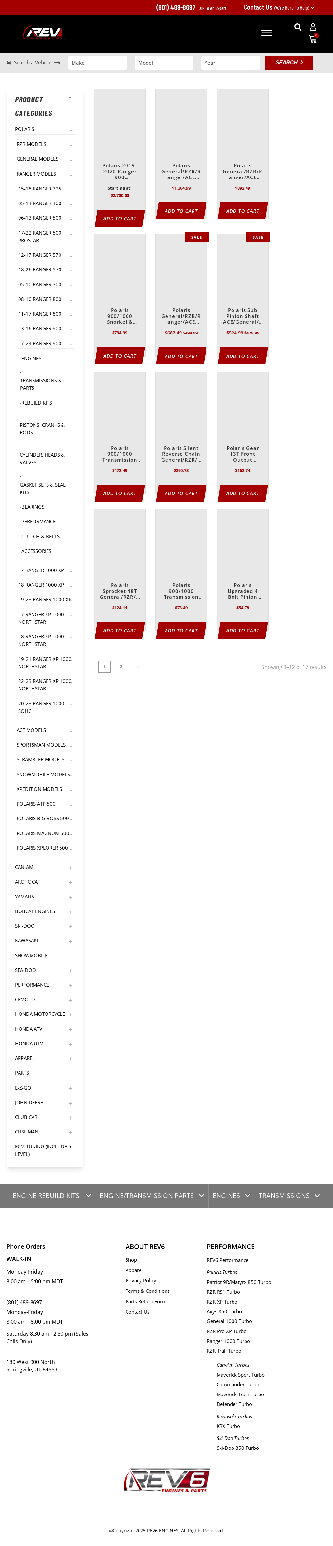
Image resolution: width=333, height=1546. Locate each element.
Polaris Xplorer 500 (42, 848)
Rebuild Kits (36, 403)
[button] (297, 26)
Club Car (26, 1117)
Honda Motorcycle (40, 1014)
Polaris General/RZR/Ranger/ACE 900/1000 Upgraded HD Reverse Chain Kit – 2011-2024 (181, 316)
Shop (131, 1259)
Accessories (36, 551)
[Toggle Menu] (266, 33)
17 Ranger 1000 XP (41, 570)
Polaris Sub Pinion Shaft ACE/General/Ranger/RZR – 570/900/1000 (242, 316)
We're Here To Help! (279, 7)
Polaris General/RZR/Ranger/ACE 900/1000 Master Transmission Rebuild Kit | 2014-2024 (181, 172)
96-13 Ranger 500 (39, 218)
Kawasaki (26, 940)
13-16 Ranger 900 (39, 328)
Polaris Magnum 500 (43, 833)
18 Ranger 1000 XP (41, 585)
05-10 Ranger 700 (39, 284)
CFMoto (25, 999)
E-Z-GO (23, 1087)
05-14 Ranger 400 (39, 203)
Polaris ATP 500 (36, 803)
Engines (31, 358)
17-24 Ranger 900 (39, 343)
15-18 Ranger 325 (39, 188)
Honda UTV (29, 1043)
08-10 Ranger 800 (39, 299)
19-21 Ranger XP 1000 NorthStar (45, 663)
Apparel (25, 1058)
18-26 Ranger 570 (39, 269)
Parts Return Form (146, 1301)
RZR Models (31, 144)
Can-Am (24, 867)
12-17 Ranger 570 (39, 255)
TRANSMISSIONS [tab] (284, 1195)
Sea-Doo (25, 970)
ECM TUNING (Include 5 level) (43, 1150)
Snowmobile (31, 955)
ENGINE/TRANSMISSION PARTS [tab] (147, 1195)
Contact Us (138, 1311)
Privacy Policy (141, 1280)
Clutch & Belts (40, 536)
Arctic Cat (27, 881)
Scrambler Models (40, 759)
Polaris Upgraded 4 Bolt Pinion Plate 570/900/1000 (242, 591)
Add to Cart (120, 218)
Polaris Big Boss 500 (43, 818)
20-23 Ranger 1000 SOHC (41, 707)
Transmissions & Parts (41, 384)
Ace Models (31, 730)
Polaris (24, 129)
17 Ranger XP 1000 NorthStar (41, 618)
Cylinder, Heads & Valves (42, 458)
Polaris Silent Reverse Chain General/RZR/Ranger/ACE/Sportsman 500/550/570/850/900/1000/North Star (181, 454)
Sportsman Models (41, 744)
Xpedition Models (39, 789)
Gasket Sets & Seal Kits (43, 488)
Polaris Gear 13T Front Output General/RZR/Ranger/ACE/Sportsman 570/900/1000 (242, 454)
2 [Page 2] (121, 666)
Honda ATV (28, 1029)
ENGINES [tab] (226, 1195)
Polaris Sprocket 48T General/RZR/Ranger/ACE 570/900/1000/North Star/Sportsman (119, 591)
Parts (22, 1072)
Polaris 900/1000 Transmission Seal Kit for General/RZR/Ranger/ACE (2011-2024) (181, 591)
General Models (37, 158)
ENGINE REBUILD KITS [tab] (47, 1195)
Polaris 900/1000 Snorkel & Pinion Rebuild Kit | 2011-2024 (119, 316)
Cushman (26, 1131)
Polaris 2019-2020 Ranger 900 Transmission (119, 172)
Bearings (32, 507)
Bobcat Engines (35, 911)
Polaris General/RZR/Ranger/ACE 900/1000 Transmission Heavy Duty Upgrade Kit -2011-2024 (242, 172)
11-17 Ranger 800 (39, 313)
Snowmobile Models (43, 774)
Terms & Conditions (148, 1291)
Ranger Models (36, 173)
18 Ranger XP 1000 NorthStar (41, 640)
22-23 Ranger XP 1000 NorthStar (45, 685)
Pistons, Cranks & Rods (42, 429)
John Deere (29, 1102)
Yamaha (24, 896)
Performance (38, 521)
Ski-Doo (25, 926)
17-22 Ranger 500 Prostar (39, 236)
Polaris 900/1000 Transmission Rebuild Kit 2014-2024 (119, 454)
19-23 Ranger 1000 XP (45, 599)
